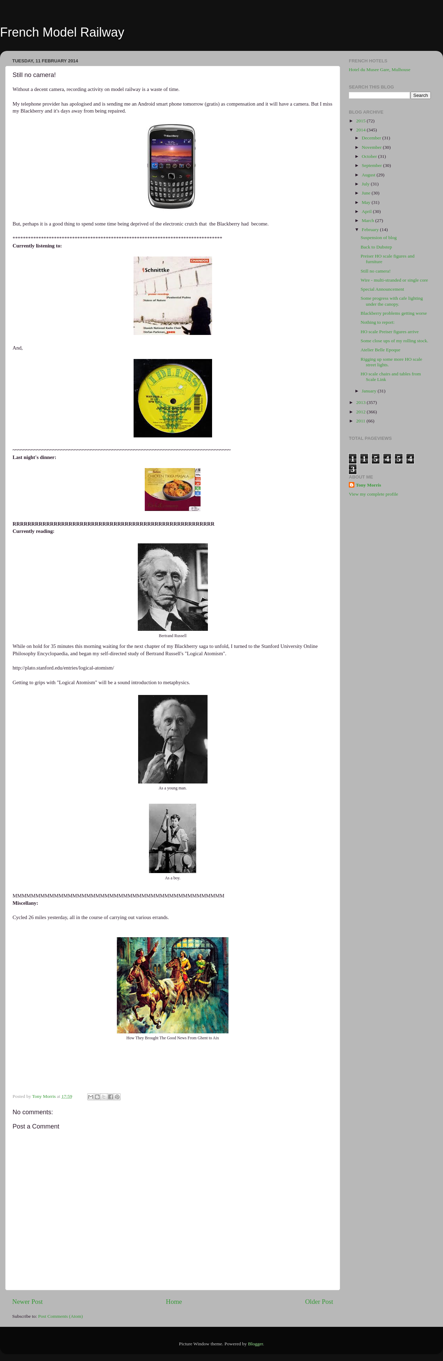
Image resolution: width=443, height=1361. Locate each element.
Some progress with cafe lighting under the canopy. (392, 301)
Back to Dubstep (376, 247)
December (372, 137)
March (368, 220)
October (370, 156)
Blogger (255, 1343)
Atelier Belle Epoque (380, 349)
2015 (361, 120)
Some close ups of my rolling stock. (394, 340)
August (369, 174)
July (366, 183)
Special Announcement (382, 289)
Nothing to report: (378, 322)
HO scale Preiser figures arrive (390, 331)
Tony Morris (368, 485)
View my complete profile (373, 494)
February (371, 229)
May (366, 202)
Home (174, 1301)
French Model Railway (62, 32)
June (366, 193)
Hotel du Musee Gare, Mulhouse (380, 69)
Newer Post (27, 1301)
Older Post (319, 1301)
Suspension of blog (379, 237)
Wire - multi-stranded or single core (394, 280)
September (372, 165)
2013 (361, 402)
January (369, 390)
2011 (361, 420)
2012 (361, 411)
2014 (361, 129)
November (372, 147)
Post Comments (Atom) (60, 1316)
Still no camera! (376, 271)
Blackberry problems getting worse (394, 313)
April (367, 211)
